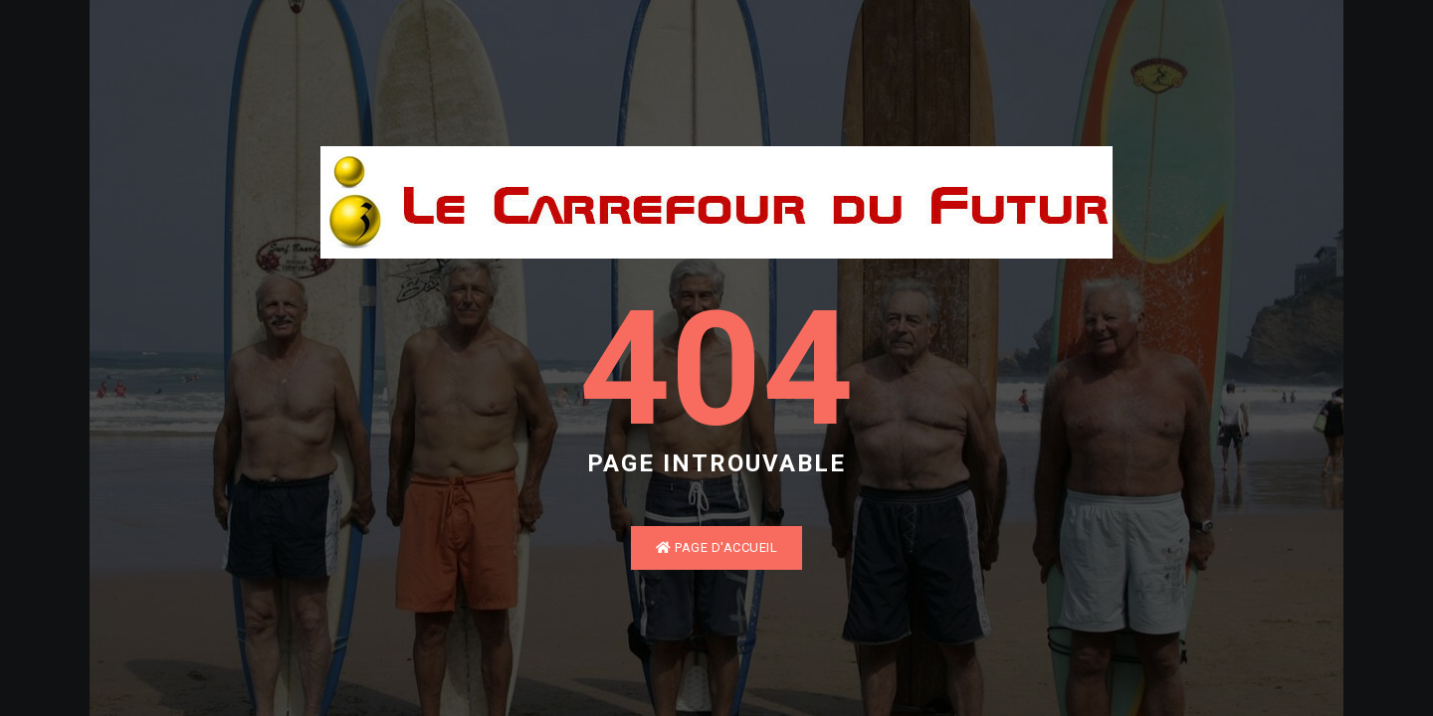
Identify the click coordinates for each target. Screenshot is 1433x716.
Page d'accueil (716, 547)
